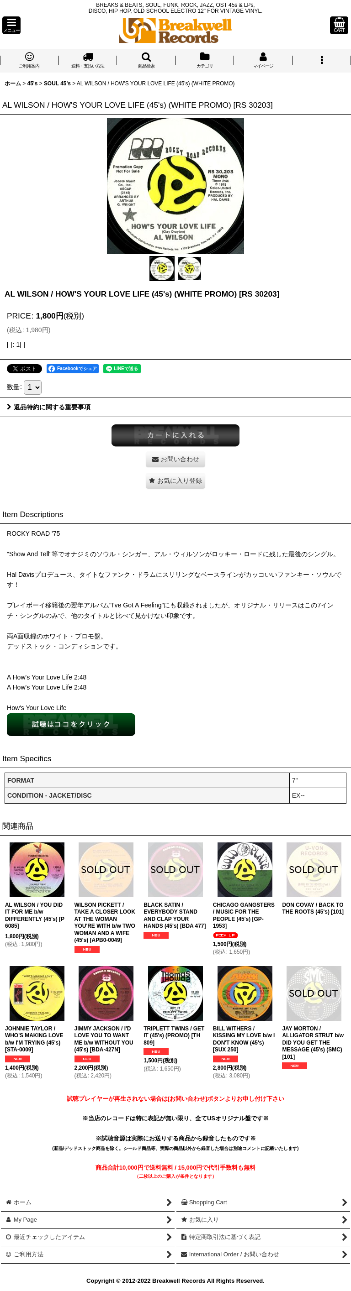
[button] (11, 25)
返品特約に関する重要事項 (48, 407)
